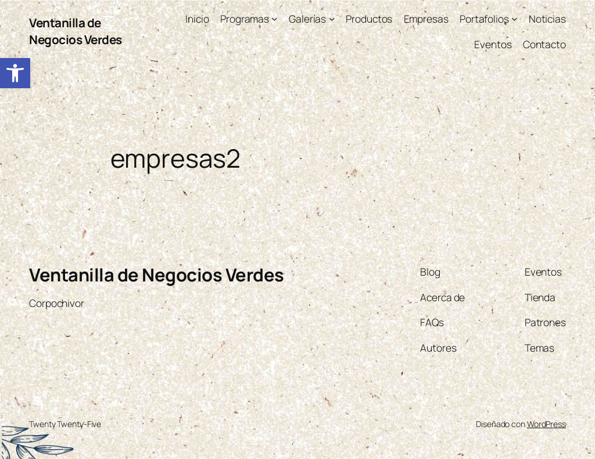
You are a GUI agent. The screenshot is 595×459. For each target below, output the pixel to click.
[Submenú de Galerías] (332, 18)
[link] (15, 73)
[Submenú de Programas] (274, 18)
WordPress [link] (546, 423)
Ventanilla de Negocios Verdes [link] (75, 31)
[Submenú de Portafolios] (514, 18)
